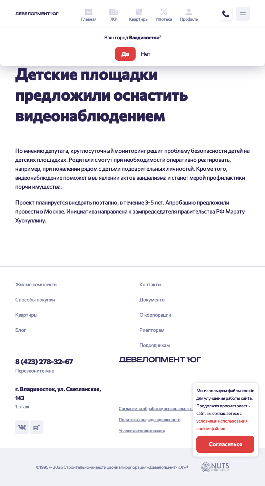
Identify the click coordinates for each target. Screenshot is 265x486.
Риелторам (151, 330)
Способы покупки (35, 299)
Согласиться (225, 444)
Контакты (150, 284)
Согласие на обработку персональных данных (163, 408)
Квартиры (26, 315)
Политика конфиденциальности (149, 419)
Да (125, 53)
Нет (145, 53)
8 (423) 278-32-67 (44, 361)
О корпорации (155, 315)
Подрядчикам (154, 345)
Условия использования (142, 430)
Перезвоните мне (34, 371)
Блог (20, 330)
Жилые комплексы (36, 284)
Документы (152, 299)
